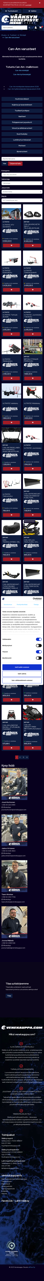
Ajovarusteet (22, 151)
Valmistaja (6, 179)
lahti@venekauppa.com (10, 1168)
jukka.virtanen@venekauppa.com (13, 856)
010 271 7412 (6, 1154)
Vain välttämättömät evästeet (22, 680)
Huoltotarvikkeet (22, 99)
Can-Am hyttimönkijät (22, 74)
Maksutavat (6, 1184)
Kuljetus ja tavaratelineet (22, 105)
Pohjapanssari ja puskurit (22, 122)
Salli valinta (22, 674)
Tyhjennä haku (15, 163)
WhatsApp (6, 807)
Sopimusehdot (7, 1186)
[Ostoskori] (40, 27)
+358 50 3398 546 (8, 943)
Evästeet (5, 1191)
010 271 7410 (6, 1143)
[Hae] (14, 27)
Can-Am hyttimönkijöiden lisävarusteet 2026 (24, 89)
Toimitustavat (6, 1181)
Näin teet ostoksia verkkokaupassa (14, 1179)
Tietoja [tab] (36, 604)
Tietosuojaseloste (8, 1189)
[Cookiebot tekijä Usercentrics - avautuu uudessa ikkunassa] (33, 599)
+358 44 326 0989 (8, 805)
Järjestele (6, 188)
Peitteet (22, 146)
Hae (4, 163)
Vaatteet (22, 116)
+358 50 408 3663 (8, 851)
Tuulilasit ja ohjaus (22, 111)
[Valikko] (32, 11)
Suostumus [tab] (8, 604)
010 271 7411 (6, 1166)
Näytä (4, 196)
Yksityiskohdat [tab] (22, 604)
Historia (4, 1193)
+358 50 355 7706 (8, 897)
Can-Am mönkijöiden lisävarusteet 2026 (24, 87)
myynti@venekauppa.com (11, 1146)
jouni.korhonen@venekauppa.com (14, 810)
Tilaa (9, 996)
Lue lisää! (28, 5)
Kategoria (5, 171)
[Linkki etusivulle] (20, 19)
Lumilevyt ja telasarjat (22, 140)
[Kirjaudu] (36, 27)
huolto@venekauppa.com (11, 1157)
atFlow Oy (31, 1267)
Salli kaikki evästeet (22, 667)
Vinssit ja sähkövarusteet (22, 128)
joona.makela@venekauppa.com (13, 948)
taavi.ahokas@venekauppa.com (13, 902)
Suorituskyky (22, 134)
